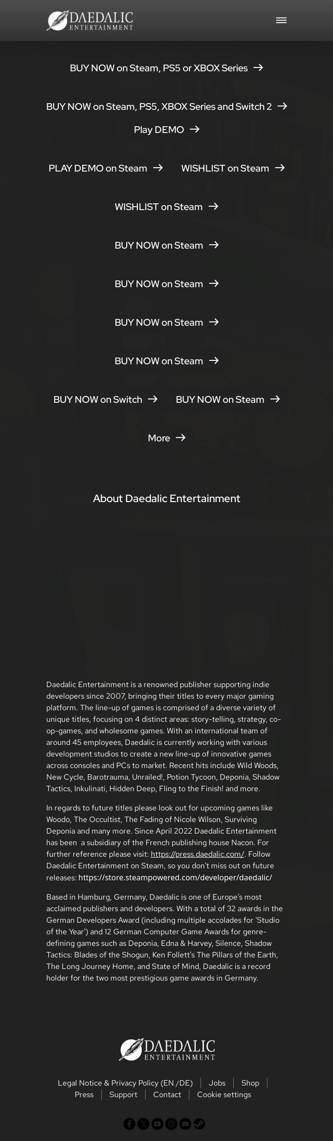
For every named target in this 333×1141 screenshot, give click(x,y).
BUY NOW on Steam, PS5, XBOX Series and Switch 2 (166, 106)
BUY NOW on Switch (105, 399)
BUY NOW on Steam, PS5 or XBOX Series (166, 68)
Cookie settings (224, 1094)
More (167, 438)
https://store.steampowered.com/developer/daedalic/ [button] (175, 877)
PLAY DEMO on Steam (106, 168)
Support (123, 1094)
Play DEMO (167, 129)
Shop (250, 1083)
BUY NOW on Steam (167, 245)
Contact (167, 1094)
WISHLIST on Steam (233, 168)
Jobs (217, 1083)
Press (84, 1094)
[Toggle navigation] (281, 19)
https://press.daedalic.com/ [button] (197, 854)
